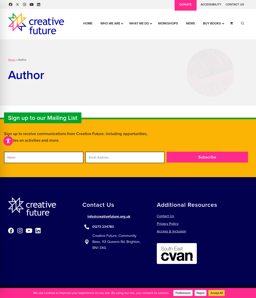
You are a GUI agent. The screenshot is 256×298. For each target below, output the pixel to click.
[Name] (43, 157)
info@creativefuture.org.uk (108, 216)
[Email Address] (125, 157)
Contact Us (235, 4)
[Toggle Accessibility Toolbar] (8, 141)
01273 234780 (103, 226)
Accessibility (211, 4)
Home (11, 60)
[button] (10, 4)
